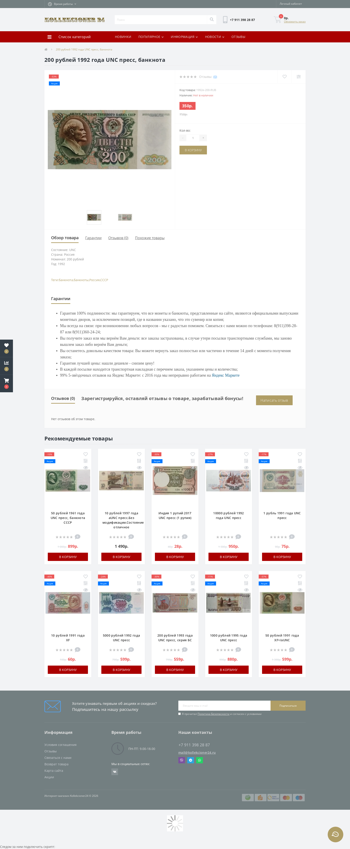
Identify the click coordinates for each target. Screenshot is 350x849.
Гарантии (93, 237)
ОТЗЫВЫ (238, 37)
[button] (62, 4)
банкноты (81, 280)
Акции (49, 777)
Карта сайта (53, 770)
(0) (215, 77)
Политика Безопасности (213, 714)
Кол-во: (185, 130)
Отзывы (50, 751)
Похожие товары (150, 237)
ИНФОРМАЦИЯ (184, 37)
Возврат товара (56, 764)
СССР (104, 280)
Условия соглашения (60, 745)
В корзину (193, 150)
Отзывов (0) (118, 237)
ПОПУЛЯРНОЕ (151, 37)
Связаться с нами (57, 758)
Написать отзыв (274, 400)
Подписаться (288, 706)
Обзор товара (65, 237)
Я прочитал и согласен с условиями (222, 714)
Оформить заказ (295, 21)
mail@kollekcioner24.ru (197, 752)
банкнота (66, 280)
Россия (94, 280)
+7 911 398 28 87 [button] (194, 744)
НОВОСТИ (214, 37)
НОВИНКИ (123, 37)
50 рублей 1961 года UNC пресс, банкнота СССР (68, 518)
